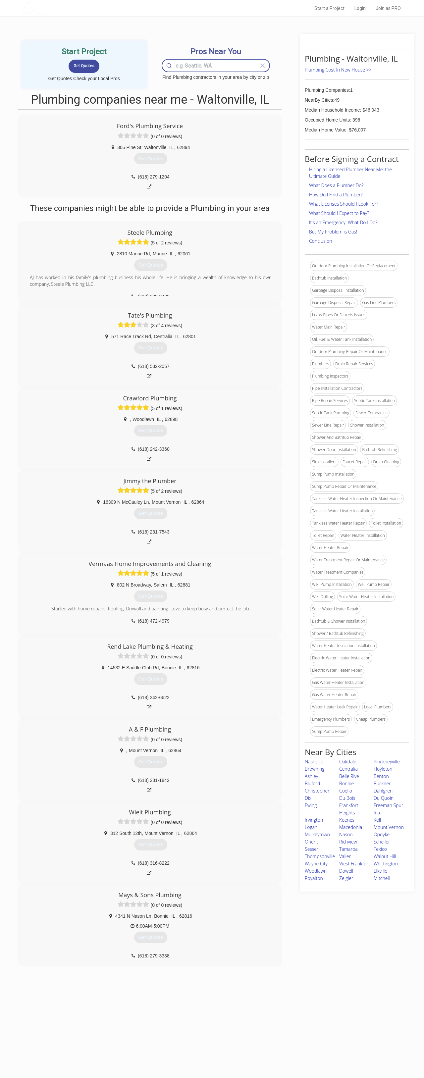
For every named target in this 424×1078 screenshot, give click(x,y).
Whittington (386, 863)
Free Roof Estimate (103, 1044)
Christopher (317, 791)
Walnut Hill (385, 856)
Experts (184, 1029)
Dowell (346, 871)
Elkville (380, 871)
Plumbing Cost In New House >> (338, 70)
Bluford (312, 783)
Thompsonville (320, 856)
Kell (377, 820)
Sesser (312, 849)
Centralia (348, 769)
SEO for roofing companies (313, 1052)
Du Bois (347, 798)
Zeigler (346, 878)
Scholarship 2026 (304, 1022)
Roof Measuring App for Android (207, 1052)
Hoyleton (383, 769)
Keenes (346, 820)
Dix (308, 798)
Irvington (314, 820)
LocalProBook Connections (313, 1044)
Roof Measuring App (196, 1037)
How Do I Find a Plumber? (336, 194)
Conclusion (320, 241)
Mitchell (382, 878)
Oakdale (347, 761)
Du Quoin (384, 798)
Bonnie (346, 783)
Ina (377, 812)
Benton (381, 776)
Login (360, 8)
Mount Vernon (389, 827)
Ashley (311, 776)
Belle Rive (349, 776)
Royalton (314, 878)
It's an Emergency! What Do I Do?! (344, 222)
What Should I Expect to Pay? (339, 213)
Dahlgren (383, 791)
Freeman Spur (388, 805)
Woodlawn (316, 871)
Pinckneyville (387, 761)
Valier (345, 856)
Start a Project (329, 8)
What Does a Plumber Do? (336, 185)
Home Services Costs (106, 1022)
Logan (311, 827)
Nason (346, 834)
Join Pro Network (193, 1022)
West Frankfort (354, 863)
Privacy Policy (301, 1029)
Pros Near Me (98, 1029)
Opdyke (382, 834)
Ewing (311, 805)
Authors (296, 1037)
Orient (311, 842)
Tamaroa (348, 849)
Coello (345, 791)
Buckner (382, 783)
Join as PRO (388, 8)
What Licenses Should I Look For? (343, 204)
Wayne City (316, 863)
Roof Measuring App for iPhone (206, 1044)
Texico (380, 849)
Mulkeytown (317, 834)
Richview (348, 842)
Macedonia (350, 827)
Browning (315, 769)
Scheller (382, 842)
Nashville (314, 761)
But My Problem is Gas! (333, 232)
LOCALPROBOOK (60, 8)
